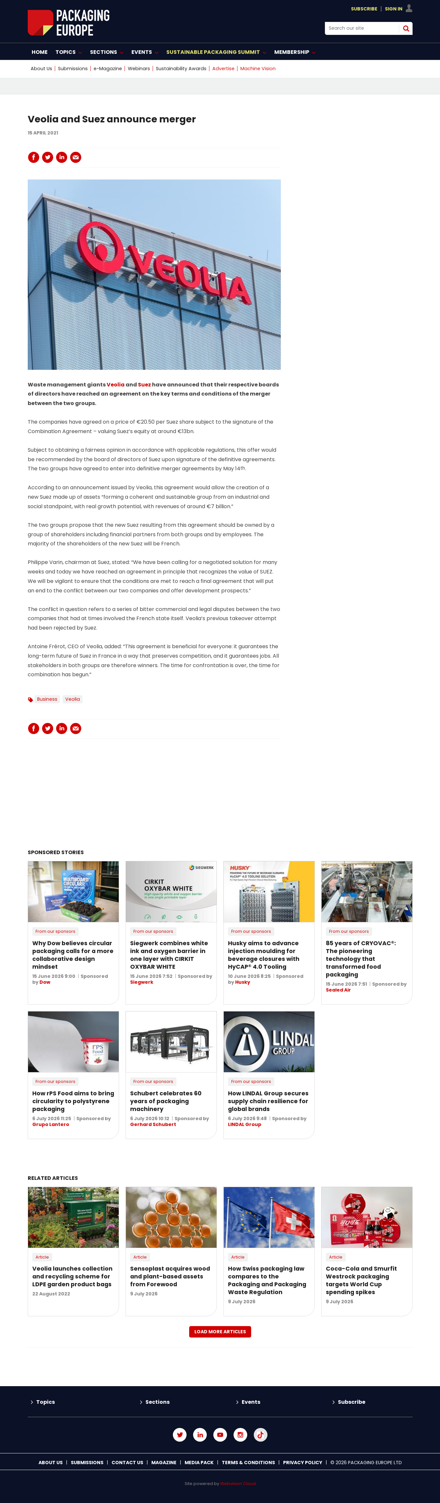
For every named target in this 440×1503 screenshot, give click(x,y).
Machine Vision (258, 68)
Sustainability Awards (181, 68)
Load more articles (220, 1331)
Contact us (127, 1462)
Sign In (393, 8)
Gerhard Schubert (153, 1124)
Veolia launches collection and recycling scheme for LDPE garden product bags (72, 1276)
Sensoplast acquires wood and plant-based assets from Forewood (170, 1276)
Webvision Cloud (238, 1483)
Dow (44, 982)
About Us (41, 68)
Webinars (139, 68)
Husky (242, 982)
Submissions (73, 68)
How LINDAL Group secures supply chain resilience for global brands (268, 1101)
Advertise (223, 68)
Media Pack (199, 1462)
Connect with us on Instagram (240, 1435)
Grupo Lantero (50, 1124)
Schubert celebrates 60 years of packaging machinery (166, 1101)
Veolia (116, 384)
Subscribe (364, 8)
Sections (157, 1402)
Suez (144, 384)
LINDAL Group (244, 1124)
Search (406, 28)
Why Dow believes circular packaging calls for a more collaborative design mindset (73, 955)
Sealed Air (338, 990)
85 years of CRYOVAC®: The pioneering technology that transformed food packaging (361, 959)
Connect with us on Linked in (200, 1435)
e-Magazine (108, 68)
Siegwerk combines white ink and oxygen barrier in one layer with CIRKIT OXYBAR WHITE (169, 955)
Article (42, 1257)
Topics (45, 1402)
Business (47, 699)
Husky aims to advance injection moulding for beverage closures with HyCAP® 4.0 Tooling (263, 955)
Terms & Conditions (248, 1462)
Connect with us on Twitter (180, 1435)
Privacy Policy (302, 1462)
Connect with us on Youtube (220, 1435)
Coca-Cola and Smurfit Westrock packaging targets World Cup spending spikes (361, 1280)
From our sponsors (55, 931)
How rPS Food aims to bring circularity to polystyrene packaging (73, 1101)
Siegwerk (141, 982)
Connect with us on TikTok (260, 1435)
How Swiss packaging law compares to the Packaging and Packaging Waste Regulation (267, 1280)
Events (251, 1402)
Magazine (163, 1462)
